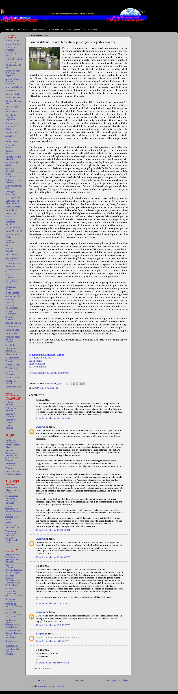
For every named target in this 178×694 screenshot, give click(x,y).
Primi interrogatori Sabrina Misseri (12, 525)
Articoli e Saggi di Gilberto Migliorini (12, 73)
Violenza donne (12, 377)
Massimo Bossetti (9, 249)
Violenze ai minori (10, 382)
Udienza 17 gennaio (10, 426)
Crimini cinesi (11, 123)
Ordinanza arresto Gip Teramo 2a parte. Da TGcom (13, 602)
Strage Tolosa (12, 358)
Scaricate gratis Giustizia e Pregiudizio (12, 339)
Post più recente (40, 680)
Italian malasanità (10, 175)
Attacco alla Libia (13, 87)
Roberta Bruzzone (10, 318)
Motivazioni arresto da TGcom (10, 465)
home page (9, 29)
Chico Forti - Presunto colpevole (11, 117)
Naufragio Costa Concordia (13, 264)
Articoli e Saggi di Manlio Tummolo (12, 81)
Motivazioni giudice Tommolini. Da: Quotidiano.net (12, 623)
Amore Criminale (13, 44)
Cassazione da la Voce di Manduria (13, 472)
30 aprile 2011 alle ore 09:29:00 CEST (53, 557)
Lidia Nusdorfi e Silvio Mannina (12, 202)
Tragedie (9, 361)
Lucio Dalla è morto (11, 215)
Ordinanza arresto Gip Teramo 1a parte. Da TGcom (13, 613)
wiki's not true (23, 29)
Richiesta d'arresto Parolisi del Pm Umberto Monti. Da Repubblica (13, 580)
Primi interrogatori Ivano (11, 516)
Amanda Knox (12, 40)
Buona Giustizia (12, 97)
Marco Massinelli (13, 231)
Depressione (11, 132)
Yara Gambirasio (37, 366)
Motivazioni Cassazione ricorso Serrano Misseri (13, 443)
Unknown (40, 427)
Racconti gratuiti (73, 29)
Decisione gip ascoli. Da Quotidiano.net (12, 643)
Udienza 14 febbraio (10, 409)
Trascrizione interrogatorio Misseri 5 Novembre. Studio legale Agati (12, 537)
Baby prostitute (12, 94)
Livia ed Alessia (37, 363)
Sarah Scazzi (35, 360)
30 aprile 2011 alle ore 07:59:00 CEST (53, 418)
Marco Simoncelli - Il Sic (12, 242)
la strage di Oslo (13, 197)
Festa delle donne (10, 146)
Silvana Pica (11, 354)
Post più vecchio (116, 680)
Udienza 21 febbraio (10, 403)
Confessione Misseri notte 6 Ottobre (12, 490)
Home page (78, 680)
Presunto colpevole (10, 300)
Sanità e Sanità (12, 330)
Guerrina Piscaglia (9, 169)
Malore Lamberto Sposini (10, 221)
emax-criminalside (56, 29)
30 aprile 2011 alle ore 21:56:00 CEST (53, 603)
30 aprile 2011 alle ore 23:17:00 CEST (52, 663)
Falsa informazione (11, 140)
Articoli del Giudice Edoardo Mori (13, 64)
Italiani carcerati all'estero (13, 181)
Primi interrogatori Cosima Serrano (13, 508)
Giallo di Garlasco (9, 152)
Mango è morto (12, 228)
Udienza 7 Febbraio (10, 415)
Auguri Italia (11, 90)
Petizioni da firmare (10, 288)
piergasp (40, 634)
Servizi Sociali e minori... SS (12, 349)
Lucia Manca (11, 210)
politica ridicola (12, 296)
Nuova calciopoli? (10, 276)
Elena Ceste (10, 136)
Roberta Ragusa (13, 323)
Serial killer (10, 345)
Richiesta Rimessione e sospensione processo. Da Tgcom (11, 455)
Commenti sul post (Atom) (51, 686)
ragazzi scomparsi (10, 312)
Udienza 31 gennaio (10, 421)
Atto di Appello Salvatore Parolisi (12, 651)
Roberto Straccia (13, 326)
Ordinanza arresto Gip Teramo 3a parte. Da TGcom (13, 592)
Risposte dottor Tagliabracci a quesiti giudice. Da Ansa (12, 558)
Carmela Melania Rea (40, 357)
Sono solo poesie (90, 29)
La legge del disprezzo (11, 193)
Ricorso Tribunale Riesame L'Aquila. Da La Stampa (13, 568)
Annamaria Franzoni (10, 48)
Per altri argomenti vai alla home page (49, 372)
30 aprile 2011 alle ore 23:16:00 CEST (52, 641)
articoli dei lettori (13, 59)
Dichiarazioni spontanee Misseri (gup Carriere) (11, 499)
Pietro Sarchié (12, 293)
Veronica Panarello (10, 372)
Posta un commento (42, 668)
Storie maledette (39, 29)
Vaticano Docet (12, 365)
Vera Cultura (11, 368)
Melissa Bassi (11, 254)
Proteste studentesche (11, 306)
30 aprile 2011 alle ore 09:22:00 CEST (53, 530)
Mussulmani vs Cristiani (12, 259)
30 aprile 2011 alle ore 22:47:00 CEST (53, 625)
